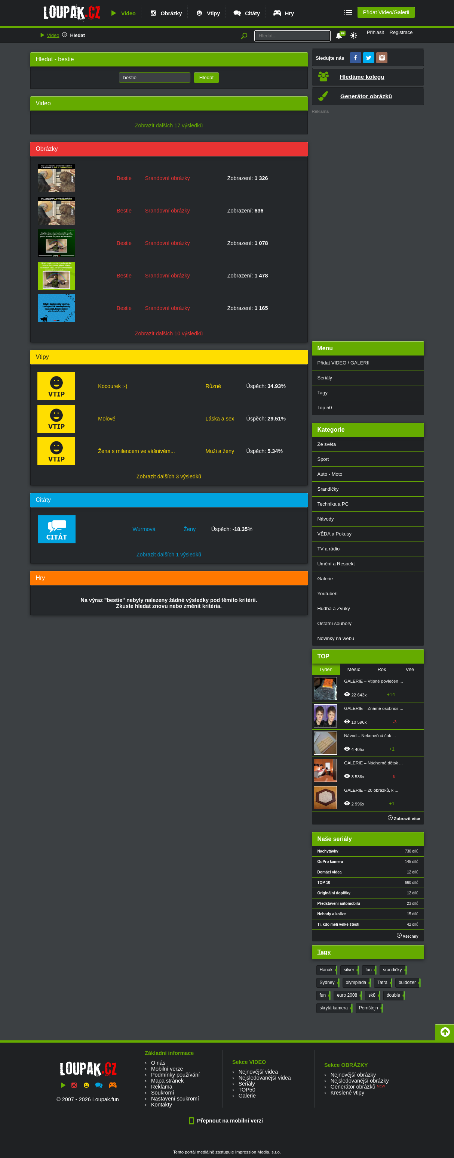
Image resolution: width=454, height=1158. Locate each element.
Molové (106, 419)
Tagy (323, 392)
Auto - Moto (330, 474)
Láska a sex (219, 419)
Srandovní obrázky (167, 178)
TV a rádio (329, 549)
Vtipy (207, 13)
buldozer (409, 982)
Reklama (161, 1087)
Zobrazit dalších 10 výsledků (169, 333)
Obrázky (165, 13)
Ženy (190, 529)
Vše (410, 669)
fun (370, 970)
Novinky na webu (336, 638)
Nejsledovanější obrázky (360, 1081)
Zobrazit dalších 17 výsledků (169, 125)
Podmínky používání (175, 1075)
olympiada (358, 982)
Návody (326, 519)
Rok (381, 669)
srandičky (394, 970)
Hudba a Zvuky (334, 608)
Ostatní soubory (335, 623)
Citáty (246, 13)
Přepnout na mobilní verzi (227, 1121)
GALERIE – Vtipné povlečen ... (373, 681)
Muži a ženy (219, 451)
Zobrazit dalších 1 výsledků (169, 555)
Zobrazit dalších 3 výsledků (169, 476)
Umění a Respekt (336, 563)
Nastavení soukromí (175, 1099)
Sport (323, 459)
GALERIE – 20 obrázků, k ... (371, 790)
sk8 (373, 995)
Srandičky (328, 489)
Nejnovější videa (258, 1072)
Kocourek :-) (112, 386)
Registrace (401, 32)
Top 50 (325, 407)
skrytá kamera (335, 1008)
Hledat (77, 35)
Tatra (384, 982)
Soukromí (162, 1093)
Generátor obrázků (353, 1087)
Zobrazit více (404, 818)
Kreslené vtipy (347, 1093)
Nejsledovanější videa (265, 1078)
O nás (158, 1063)
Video (122, 13)
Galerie (325, 578)
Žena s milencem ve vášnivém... (136, 451)
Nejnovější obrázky (353, 1075)
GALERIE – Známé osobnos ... (373, 708)
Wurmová (144, 529)
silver (351, 970)
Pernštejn (370, 1008)
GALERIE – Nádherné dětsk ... (373, 763)
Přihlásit (375, 32)
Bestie (124, 178)
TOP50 (246, 1090)
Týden (325, 669)
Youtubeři (328, 593)
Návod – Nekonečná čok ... (370, 735)
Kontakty (161, 1105)
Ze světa (327, 444)
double (395, 995)
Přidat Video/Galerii (386, 12)
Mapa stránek (167, 1081)
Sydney (329, 982)
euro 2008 (349, 995)
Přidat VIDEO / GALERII (344, 363)
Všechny (407, 935)
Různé (213, 386)
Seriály (325, 378)
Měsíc (354, 669)
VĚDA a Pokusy (335, 534)
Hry (283, 13)
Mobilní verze (167, 1069)
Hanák (328, 970)
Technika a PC (333, 504)
